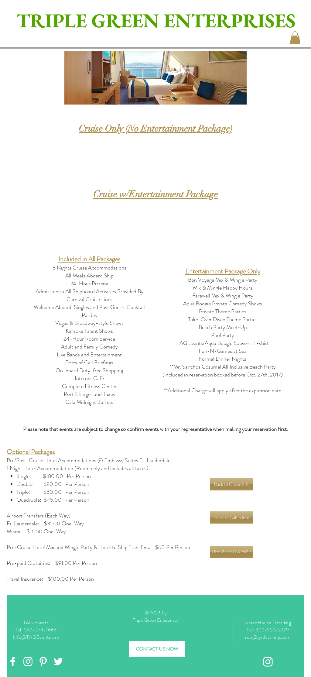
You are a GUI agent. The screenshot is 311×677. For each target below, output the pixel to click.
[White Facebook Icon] (13, 661)
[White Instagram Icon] (28, 661)
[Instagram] (267, 661)
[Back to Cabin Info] (231, 517)
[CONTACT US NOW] (157, 649)
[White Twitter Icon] (58, 661)
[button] (295, 37)
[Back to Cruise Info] (231, 484)
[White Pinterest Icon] (43, 661)
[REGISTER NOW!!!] (231, 552)
